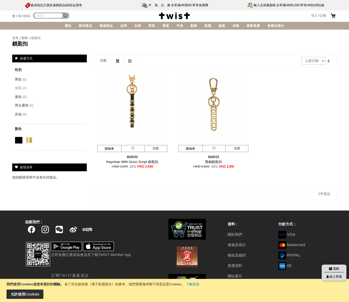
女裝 (22, 88)
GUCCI (132, 157)
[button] (132, 148)
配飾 (25, 38)
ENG (27, 16)
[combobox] (48, 15)
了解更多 (192, 284)
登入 (314, 15)
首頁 (15, 38)
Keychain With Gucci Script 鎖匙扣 (132, 162)
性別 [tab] (18, 70)
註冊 (323, 15)
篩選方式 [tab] (26, 58)
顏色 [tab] (18, 129)
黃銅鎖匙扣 (213, 162)
